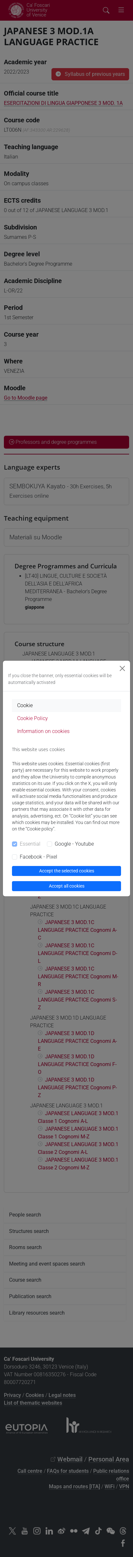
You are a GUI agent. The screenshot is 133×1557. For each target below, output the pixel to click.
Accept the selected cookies (66, 870)
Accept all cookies (66, 886)
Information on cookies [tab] (43, 731)
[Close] (122, 668)
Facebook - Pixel (38, 857)
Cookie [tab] (25, 705)
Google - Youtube (74, 844)
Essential (30, 844)
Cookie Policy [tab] (32, 718)
